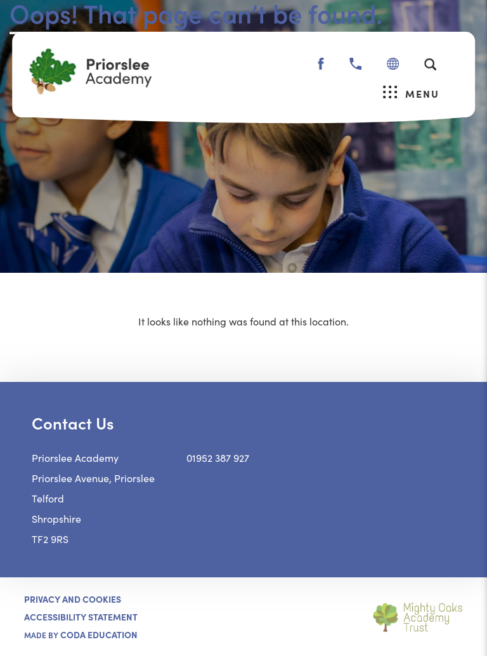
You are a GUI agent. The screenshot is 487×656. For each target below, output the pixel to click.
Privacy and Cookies (72, 599)
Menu (411, 93)
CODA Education (99, 634)
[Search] (430, 64)
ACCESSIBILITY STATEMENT (81, 616)
